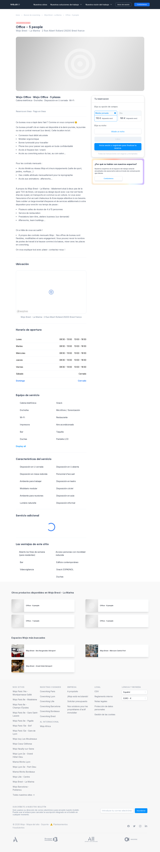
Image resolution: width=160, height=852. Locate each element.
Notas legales (101, 701)
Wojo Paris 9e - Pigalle (23, 721)
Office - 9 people (32, 605)
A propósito (72, 691)
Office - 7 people (32, 621)
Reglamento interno (104, 696)
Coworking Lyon (47, 696)
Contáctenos (108, 178)
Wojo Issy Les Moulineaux (25, 739)
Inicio (18, 15)
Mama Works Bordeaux (24, 772)
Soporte (45, 824)
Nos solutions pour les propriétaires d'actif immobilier (77, 709)
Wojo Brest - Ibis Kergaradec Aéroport (41, 651)
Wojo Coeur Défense (22, 744)
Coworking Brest (48, 716)
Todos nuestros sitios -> (24, 795)
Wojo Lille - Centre (21, 777)
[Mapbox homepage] (22, 311)
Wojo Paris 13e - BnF (22, 726)
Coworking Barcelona (50, 706)
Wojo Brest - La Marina (52, 15)
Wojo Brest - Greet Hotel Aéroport (39, 666)
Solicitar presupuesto (77, 701)
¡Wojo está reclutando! (77, 696)
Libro (117, 139)
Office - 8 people (106, 605)
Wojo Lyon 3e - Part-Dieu (24, 767)
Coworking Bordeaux (50, 711)
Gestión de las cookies (105, 714)
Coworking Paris (47, 691)
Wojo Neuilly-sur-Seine (23, 749)
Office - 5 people (106, 621)
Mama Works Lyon (21, 762)
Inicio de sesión (123, 5)
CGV (97, 691)
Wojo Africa (45, 726)
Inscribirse (141, 811)
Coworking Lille (47, 701)
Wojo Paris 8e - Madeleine (25, 699)
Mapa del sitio (32, 824)
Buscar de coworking (32, 15)
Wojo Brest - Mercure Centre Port (113, 651)
